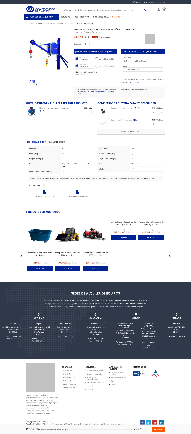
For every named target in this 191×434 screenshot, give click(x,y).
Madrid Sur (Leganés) (148, 325)
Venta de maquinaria (94, 374)
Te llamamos (148, 2)
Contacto (161, 2)
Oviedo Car (67, 374)
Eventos (90, 389)
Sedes (75, 17)
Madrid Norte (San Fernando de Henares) (125, 325)
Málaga (176, 324)
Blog (112, 381)
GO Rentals (67, 381)
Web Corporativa (69, 384)
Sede (125, 66)
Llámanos (137, 2)
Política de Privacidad (42, 424)
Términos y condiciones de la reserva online (106, 424)
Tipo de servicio (129, 57)
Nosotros (85, 17)
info (51, 111)
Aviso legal (30, 424)
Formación (91, 386)
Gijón (38, 324)
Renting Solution (69, 377)
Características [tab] (57, 142)
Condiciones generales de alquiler (78, 424)
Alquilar (158, 429)
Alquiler (43, 17)
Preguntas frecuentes (118, 378)
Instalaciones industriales (96, 382)
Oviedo (13, 324)
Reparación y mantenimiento (92, 378)
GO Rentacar (67, 371)
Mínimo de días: (80, 74)
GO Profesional (101, 17)
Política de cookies (58, 424)
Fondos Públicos (69, 388)
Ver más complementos (131, 132)
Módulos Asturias (64, 324)
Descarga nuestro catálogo (117, 373)
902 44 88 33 (134, 82)
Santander (95, 324)
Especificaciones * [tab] (36, 142)
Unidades (77, 44)
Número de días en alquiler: (86, 72)
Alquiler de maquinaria (95, 371)
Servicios (65, 17)
